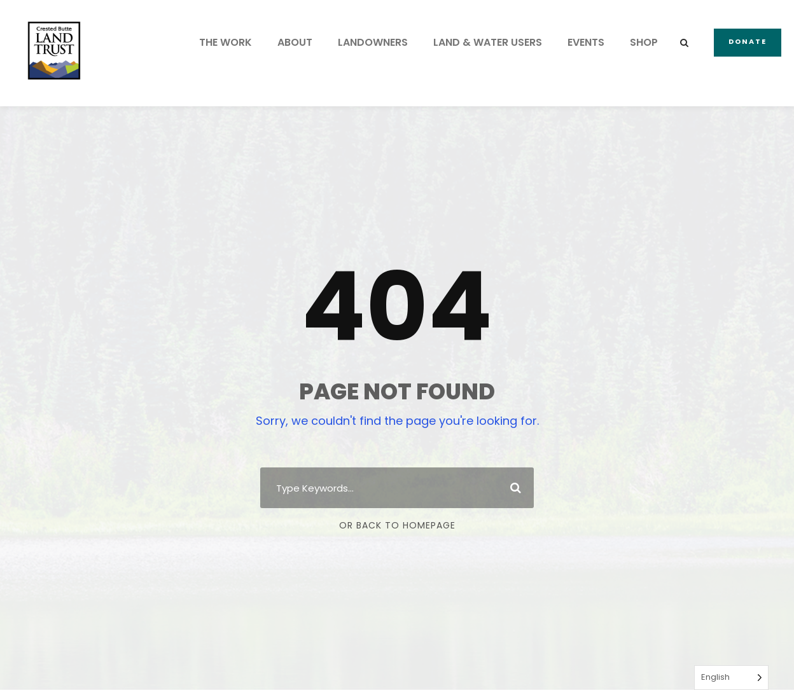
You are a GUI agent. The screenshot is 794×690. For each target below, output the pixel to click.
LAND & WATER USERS (487, 42)
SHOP (644, 42)
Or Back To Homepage (397, 525)
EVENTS (586, 42)
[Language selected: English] (731, 677)
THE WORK (225, 42)
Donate (747, 41)
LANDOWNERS (373, 42)
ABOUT (294, 42)
